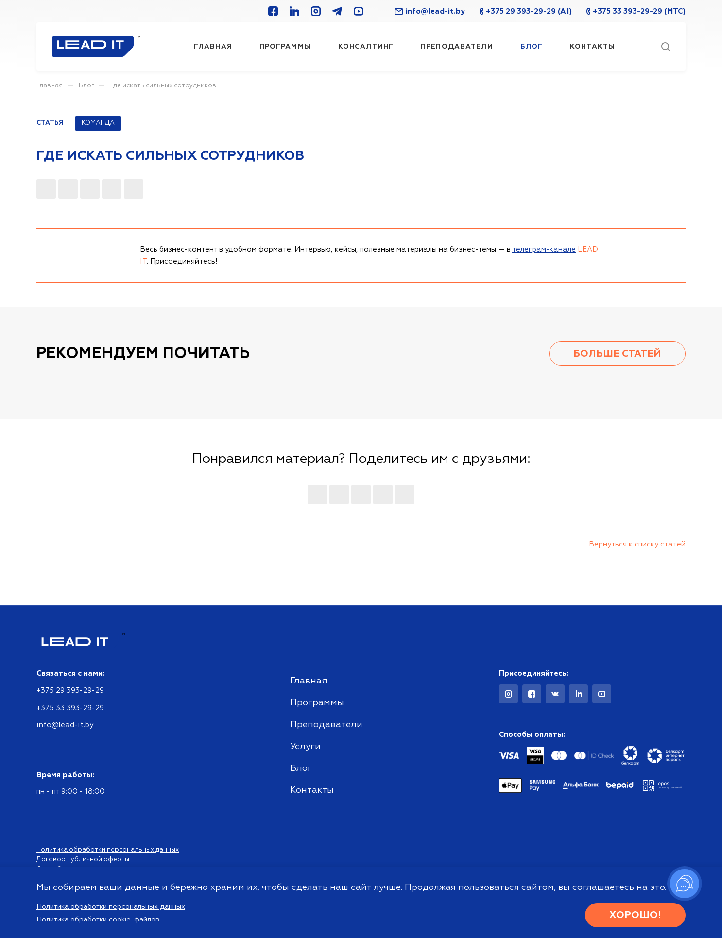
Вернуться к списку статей (637, 544)
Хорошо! (635, 915)
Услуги (305, 746)
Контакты (312, 790)
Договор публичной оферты (82, 859)
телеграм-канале (544, 249)
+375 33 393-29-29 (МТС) (636, 11)
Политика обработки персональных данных (107, 850)
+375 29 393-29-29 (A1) (526, 11)
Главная (308, 680)
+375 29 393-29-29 (70, 690)
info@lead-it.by (430, 11)
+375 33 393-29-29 (70, 708)
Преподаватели (326, 724)
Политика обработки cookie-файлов (97, 919)
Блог (301, 768)
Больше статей (617, 353)
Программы (317, 702)
